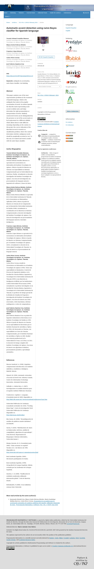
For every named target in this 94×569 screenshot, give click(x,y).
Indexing (13, 13)
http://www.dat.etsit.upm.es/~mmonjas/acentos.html (22, 452)
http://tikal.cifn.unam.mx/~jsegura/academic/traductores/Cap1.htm (26, 399)
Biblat (61, 538)
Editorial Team (42, 13)
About (7, 16)
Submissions (67, 13)
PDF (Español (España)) (46, 57)
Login (88, 1)
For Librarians (70, 125)
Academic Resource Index (27, 540)
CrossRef (66, 538)
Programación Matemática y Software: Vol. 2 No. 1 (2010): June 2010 (37, 505)
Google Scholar (11, 540)
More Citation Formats (45, 86)
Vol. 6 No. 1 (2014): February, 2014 (28, 22)
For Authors (69, 122)
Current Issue (31, 13)
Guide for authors (55, 13)
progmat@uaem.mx (73, 524)
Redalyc (51, 538)
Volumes (21, 13)
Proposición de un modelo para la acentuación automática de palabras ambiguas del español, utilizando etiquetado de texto (35, 503)
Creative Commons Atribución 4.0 (63, 546)
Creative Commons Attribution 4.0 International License (48, 124)
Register (82, 1)
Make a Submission (72, 111)
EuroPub (82, 538)
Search (86, 13)
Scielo (56, 538)
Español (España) (71, 28)
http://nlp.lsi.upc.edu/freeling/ (15, 415)
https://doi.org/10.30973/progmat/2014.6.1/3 (19, 76)
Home (5, 13)
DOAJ (77, 538)
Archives (14, 22)
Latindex (72, 538)
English (68, 30)
